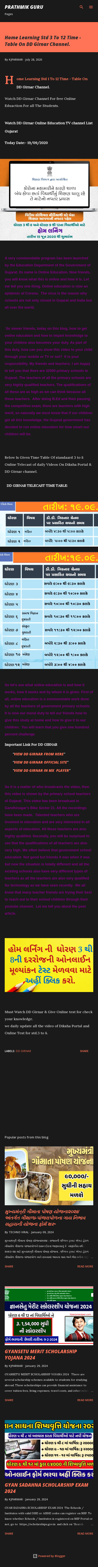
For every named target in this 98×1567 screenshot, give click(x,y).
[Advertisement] (49, 1095)
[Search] (81, 7)
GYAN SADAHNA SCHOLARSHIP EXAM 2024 (46, 1488)
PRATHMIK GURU (24, 7)
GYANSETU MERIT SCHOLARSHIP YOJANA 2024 (41, 1354)
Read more (85, 1266)
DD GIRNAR (23, 1051)
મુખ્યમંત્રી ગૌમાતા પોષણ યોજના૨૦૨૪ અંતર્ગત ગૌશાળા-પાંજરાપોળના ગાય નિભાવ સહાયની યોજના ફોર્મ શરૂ (45, 1217)
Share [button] (84, 1051)
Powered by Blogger (49, 1556)
